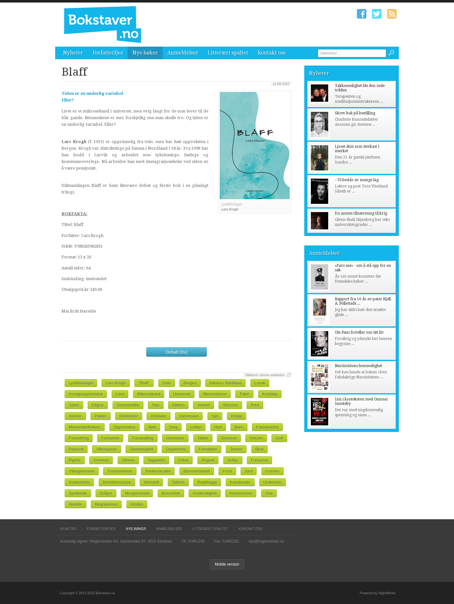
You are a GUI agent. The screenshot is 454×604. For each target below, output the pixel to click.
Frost (227, 471)
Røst (255, 405)
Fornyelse (110, 438)
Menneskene (214, 394)
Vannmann (189, 416)
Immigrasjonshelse (86, 394)
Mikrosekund (148, 394)
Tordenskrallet (158, 471)
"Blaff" (143, 383)
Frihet (183, 460)
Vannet (203, 405)
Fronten (272, 471)
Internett (151, 482)
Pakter (101, 416)
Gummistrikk (128, 405)
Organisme (176, 449)
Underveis (272, 482)
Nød (152, 427)
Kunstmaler (240, 482)
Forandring (79, 438)
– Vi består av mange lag (357, 180)
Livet (120, 394)
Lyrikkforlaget (81, 383)
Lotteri (195, 427)
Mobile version (227, 564)
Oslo (166, 383)
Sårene (128, 460)
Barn (239, 427)
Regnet (208, 460)
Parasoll (76, 449)
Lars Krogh (116, 383)
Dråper (106, 493)
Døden (178, 405)
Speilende (78, 493)
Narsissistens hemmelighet (358, 366)
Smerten (101, 460)
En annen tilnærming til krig (361, 213)
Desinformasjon (117, 482)
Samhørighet (141, 449)
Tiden (244, 394)
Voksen (256, 438)
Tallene (178, 482)
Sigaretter (156, 460)
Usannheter (79, 482)
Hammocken (240, 493)
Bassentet (171, 493)
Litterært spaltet (228, 53)
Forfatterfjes (108, 53)
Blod (259, 449)
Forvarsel (259, 460)
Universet (181, 394)
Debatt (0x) (176, 351)
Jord (249, 471)
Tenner (236, 449)
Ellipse (98, 405)
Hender (75, 504)
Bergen (190, 383)
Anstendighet (205, 493)
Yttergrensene (82, 471)
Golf (279, 438)
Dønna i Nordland (225, 383)
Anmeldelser (182, 53)
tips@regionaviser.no (266, 541)
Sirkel (74, 405)
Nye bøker (145, 53)
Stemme (230, 405)
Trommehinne (119, 471)
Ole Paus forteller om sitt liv (359, 332)
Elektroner (128, 416)
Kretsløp (269, 394)
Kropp (236, 416)
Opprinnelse (125, 427)
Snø (269, 493)
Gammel (228, 438)
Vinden (137, 504)
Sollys (232, 460)
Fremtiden (208, 449)
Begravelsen (106, 504)
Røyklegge (207, 482)
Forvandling (143, 438)
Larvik (259, 383)
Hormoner (175, 438)
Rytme (75, 460)
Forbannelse (267, 427)
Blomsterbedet (196, 471)
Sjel (215, 416)
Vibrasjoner (106, 449)
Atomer (75, 416)
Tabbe (202, 438)
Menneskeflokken (85, 427)
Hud (218, 427)
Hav (155, 405)
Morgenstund (137, 493)
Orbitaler (158, 416)
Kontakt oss (271, 53)
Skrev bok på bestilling (355, 113)
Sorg (173, 427)
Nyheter (73, 53)
